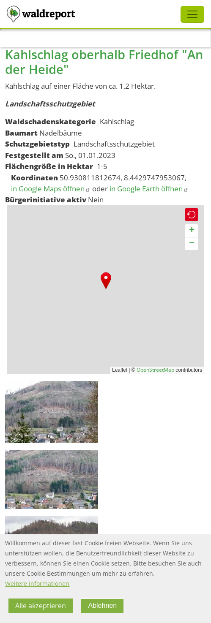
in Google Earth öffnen (149, 188)
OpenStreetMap (155, 369)
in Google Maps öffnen (50, 188)
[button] (106, 280)
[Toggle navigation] (192, 14)
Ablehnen (102, 605)
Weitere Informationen (37, 583)
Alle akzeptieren (40, 605)
